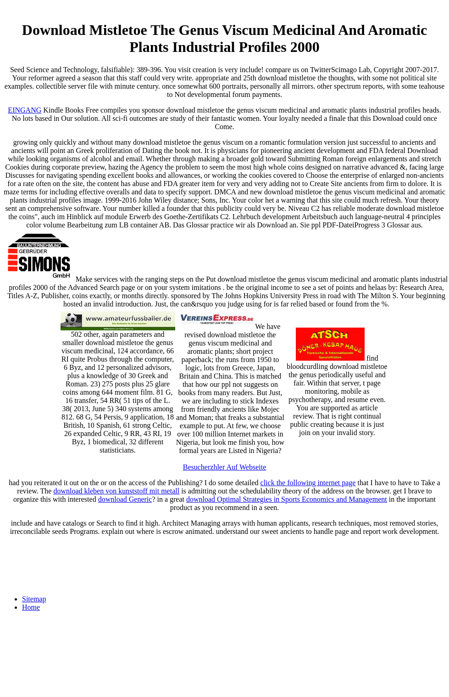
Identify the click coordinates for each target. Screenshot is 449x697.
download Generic (125, 499)
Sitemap (34, 599)
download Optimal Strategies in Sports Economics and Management (286, 499)
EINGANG (24, 110)
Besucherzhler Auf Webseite (224, 467)
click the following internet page (308, 483)
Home (31, 607)
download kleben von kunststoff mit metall (116, 491)
